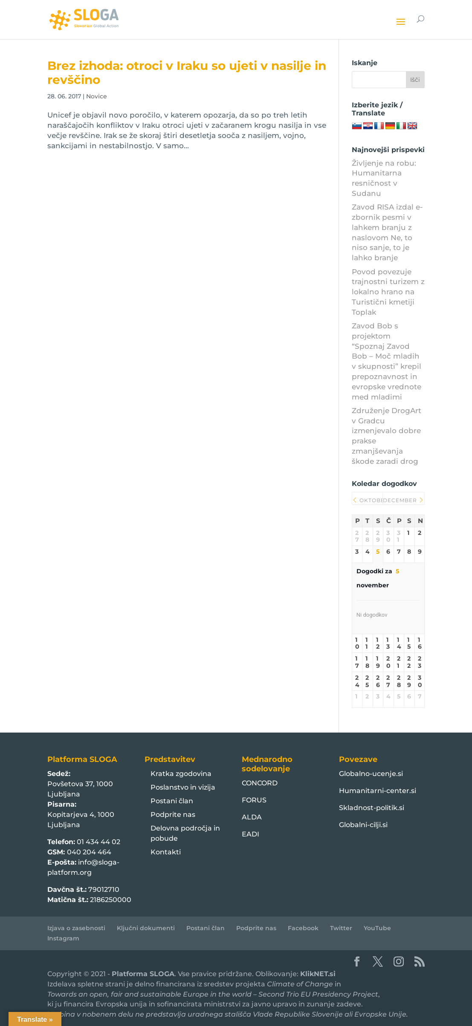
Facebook (303, 928)
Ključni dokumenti (146, 928)
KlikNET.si (318, 974)
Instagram (63, 938)
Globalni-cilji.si (363, 825)
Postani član (172, 801)
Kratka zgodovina (181, 774)
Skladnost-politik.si (371, 808)
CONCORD (260, 783)
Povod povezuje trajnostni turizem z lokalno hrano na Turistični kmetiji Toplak (388, 291)
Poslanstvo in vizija (183, 787)
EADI (250, 834)
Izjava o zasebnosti (76, 928)
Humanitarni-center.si (377, 791)
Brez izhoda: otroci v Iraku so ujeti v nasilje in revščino (186, 72)
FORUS (254, 800)
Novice (96, 96)
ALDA (252, 817)
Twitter (341, 928)
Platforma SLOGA (143, 974)
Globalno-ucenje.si (371, 774)
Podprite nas (173, 814)
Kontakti (166, 852)
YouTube (377, 928)
